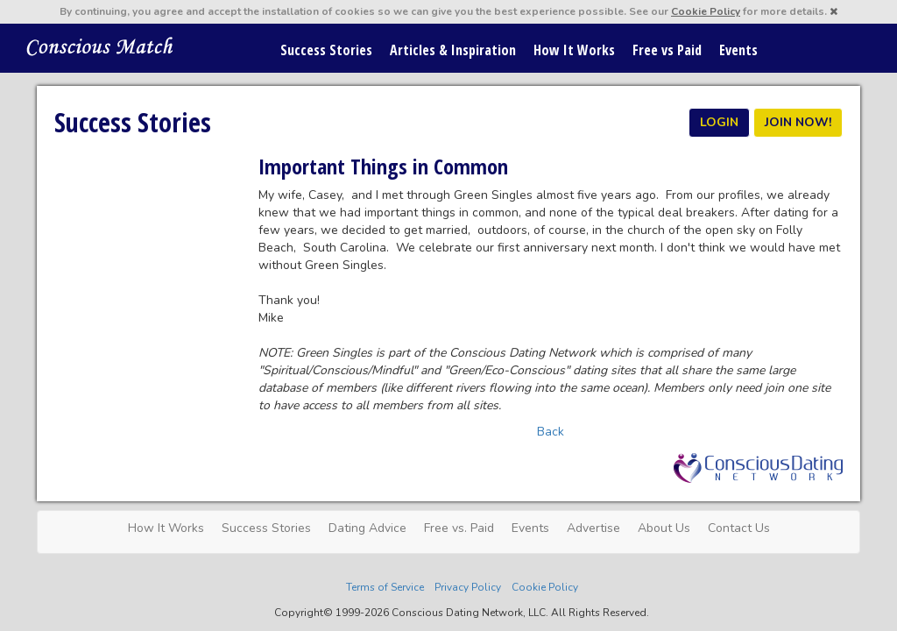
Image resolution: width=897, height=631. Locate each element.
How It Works (574, 50)
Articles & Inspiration (453, 50)
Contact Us (739, 528)
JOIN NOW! (798, 122)
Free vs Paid (667, 50)
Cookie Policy (705, 11)
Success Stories (326, 50)
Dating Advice (367, 528)
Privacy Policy (467, 587)
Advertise (593, 528)
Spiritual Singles (100, 45)
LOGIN (719, 122)
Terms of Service (385, 587)
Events (738, 50)
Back (550, 431)
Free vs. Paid (459, 528)
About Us (664, 528)
